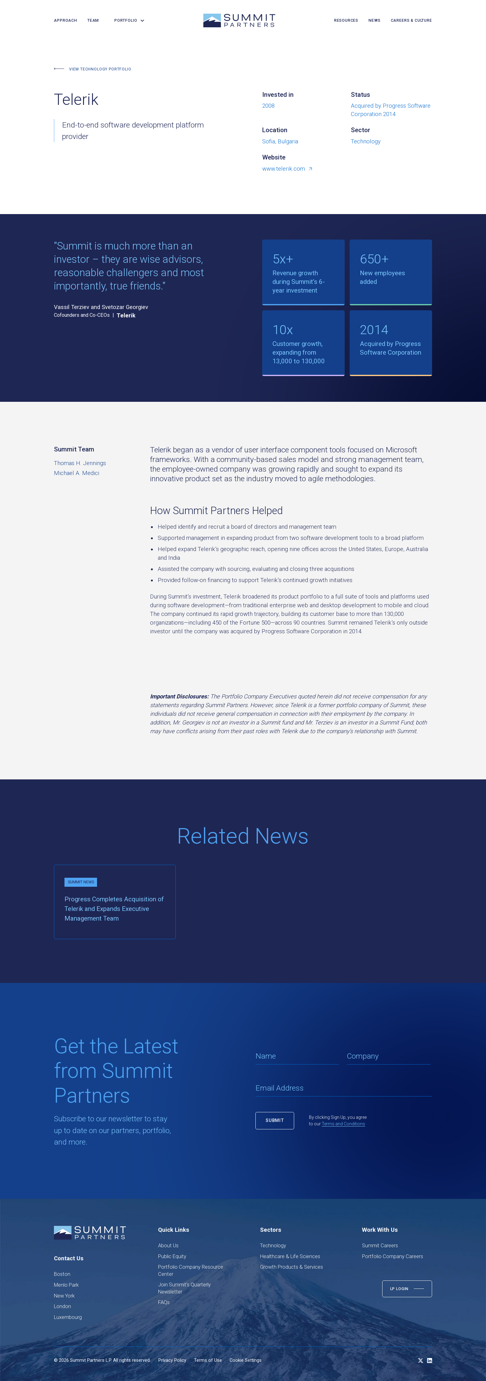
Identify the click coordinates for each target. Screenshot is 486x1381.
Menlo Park (66, 1285)
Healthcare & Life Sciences (290, 1256)
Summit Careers (380, 1246)
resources (346, 20)
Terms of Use (208, 1360)
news (374, 20)
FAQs (164, 1302)
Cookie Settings (246, 1360)
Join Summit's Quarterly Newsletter (184, 1288)
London (62, 1306)
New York (64, 1296)
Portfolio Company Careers (392, 1256)
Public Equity (172, 1256)
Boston (62, 1274)
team (93, 20)
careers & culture (411, 20)
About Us (168, 1246)
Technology (273, 1246)
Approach (65, 20)
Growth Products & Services (291, 1267)
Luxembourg (68, 1317)
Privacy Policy (172, 1360)
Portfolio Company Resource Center (190, 1270)
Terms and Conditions (343, 1123)
